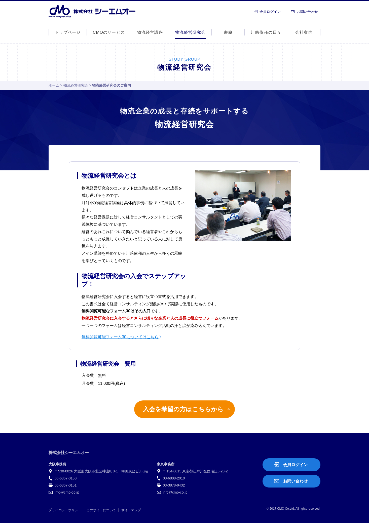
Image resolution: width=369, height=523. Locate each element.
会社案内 (304, 32)
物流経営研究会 (75, 85)
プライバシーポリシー (65, 510)
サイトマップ (131, 510)
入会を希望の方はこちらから (183, 409)
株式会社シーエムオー (92, 11)
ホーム (54, 85)
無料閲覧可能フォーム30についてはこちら (120, 337)
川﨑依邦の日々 (266, 32)
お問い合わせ (307, 11)
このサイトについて (101, 510)
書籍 (228, 32)
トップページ (68, 32)
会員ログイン (270, 11)
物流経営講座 (150, 32)
